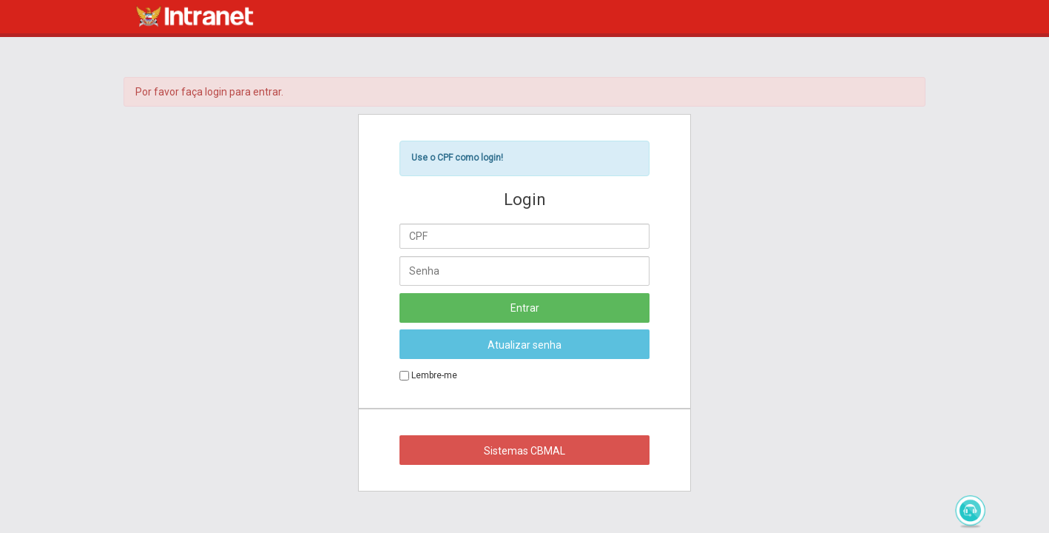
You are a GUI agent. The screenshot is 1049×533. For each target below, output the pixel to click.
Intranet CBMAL (195, 16)
